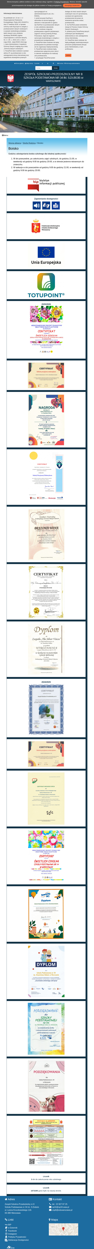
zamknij (68, 55)
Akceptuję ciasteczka (72, 5)
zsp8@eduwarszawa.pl (60, 1210)
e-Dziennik (11, 1227)
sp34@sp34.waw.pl (59, 1207)
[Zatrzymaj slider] (47, 130)
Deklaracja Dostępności (17, 1240)
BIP (8, 1225)
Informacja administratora (72, 63)
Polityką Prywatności (61, 2)
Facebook (11, 1231)
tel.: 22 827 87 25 (58, 1204)
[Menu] (47, 135)
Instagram (11, 1234)
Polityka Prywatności (15, 1237)
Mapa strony (29, 63)
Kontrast (60, 63)
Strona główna (19, 63)
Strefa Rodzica (29, 143)
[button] (3, 109)
